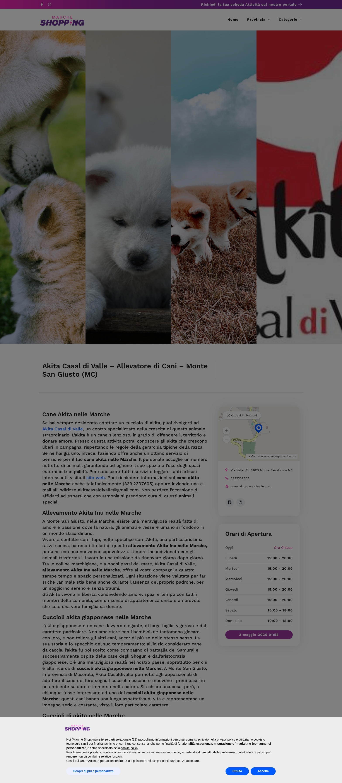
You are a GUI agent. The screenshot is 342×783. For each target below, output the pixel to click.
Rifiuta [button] (237, 771)
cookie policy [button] (129, 748)
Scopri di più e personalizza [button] (93, 771)
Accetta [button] (263, 771)
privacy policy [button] (226, 739)
